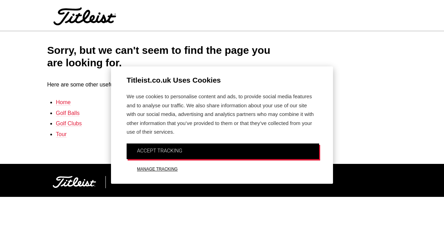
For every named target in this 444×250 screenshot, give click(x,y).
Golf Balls (67, 113)
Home (63, 102)
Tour (61, 134)
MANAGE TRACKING (157, 169)
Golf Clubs (69, 123)
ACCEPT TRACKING (159, 151)
